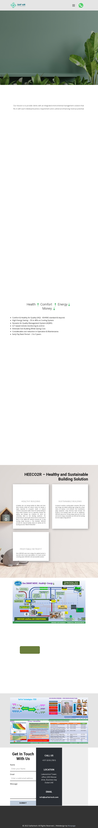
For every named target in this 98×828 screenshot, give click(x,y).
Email (12, 774)
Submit (23, 803)
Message (13, 784)
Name (12, 765)
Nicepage (71, 826)
